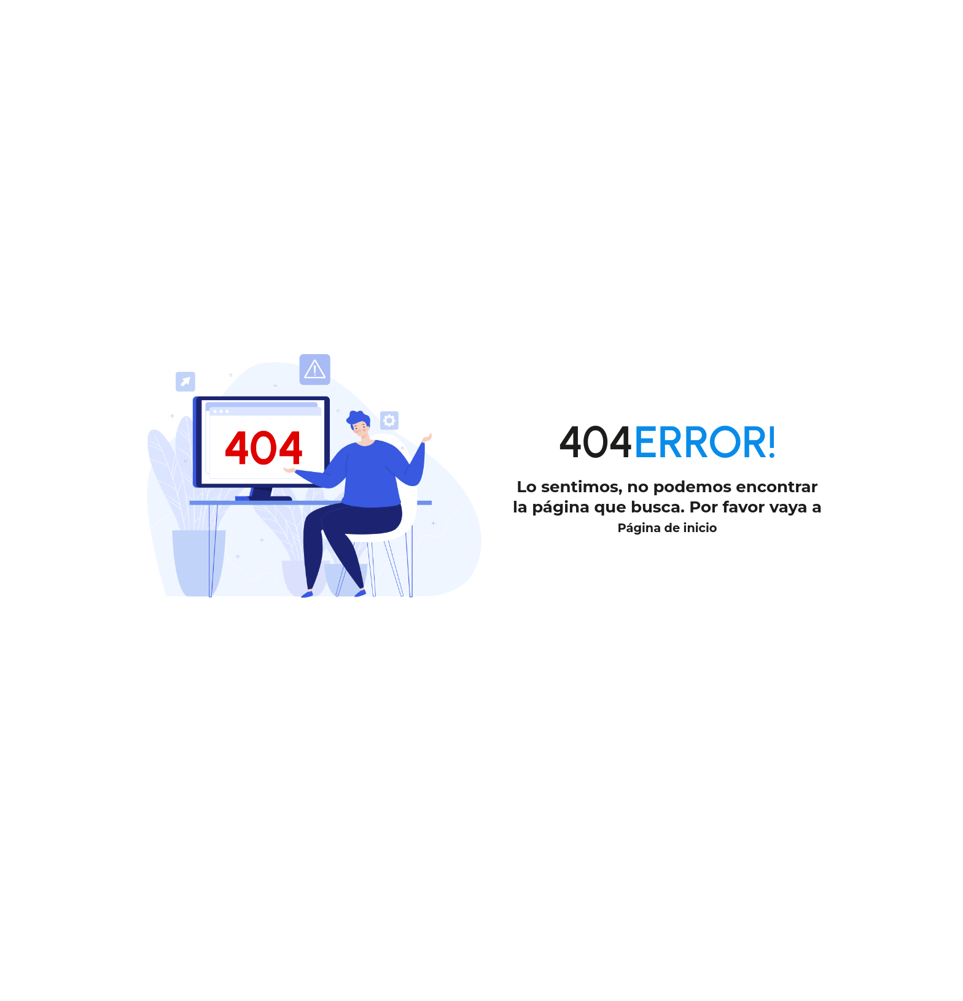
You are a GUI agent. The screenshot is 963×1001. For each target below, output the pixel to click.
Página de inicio (668, 526)
